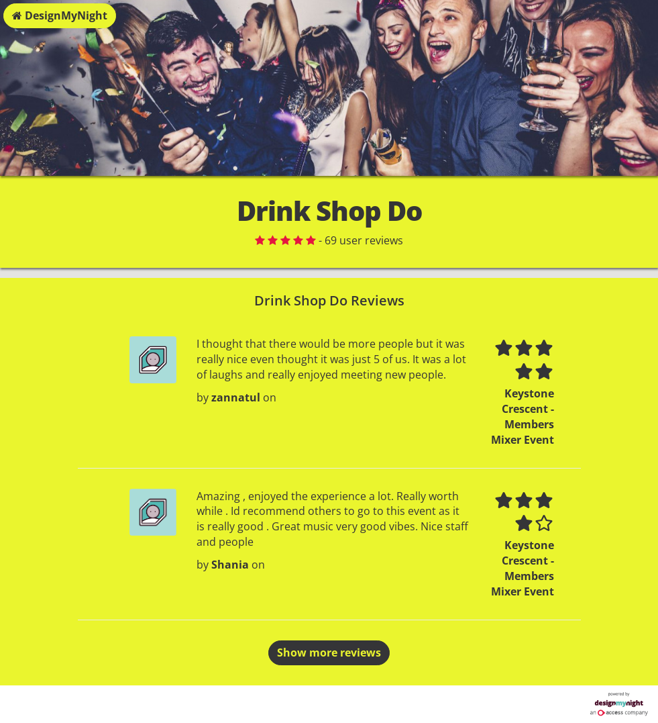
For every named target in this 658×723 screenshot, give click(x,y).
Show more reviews (329, 652)
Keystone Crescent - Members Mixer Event (522, 416)
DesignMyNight (59, 15)
